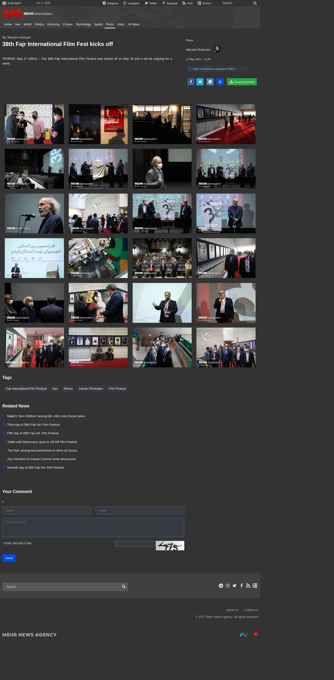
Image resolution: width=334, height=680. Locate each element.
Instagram (186, 3)
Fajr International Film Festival (41, 427)
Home (23, 24)
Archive (262, 3)
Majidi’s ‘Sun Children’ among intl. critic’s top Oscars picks (61, 454)
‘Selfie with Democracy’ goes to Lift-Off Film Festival (57, 480)
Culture (83, 24)
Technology (98, 24)
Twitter (206, 3)
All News (149, 24)
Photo (125, 24)
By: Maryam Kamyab (32, 37)
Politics (54, 24)
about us (291, 648)
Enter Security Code (32, 581)
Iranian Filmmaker (106, 427)
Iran (33, 24)
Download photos (300, 82)
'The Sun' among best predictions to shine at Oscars (58, 488)
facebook (226, 3)
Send (24, 596)
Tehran (83, 427)
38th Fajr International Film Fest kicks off (73, 44)
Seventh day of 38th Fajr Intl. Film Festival (51, 505)
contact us (309, 648)
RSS (244, 3)
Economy (69, 24)
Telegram (165, 3)
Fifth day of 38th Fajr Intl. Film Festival (48, 471)
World (43, 24)
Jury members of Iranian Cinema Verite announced (57, 497)
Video (136, 24)
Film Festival (132, 427)
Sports (114, 24)
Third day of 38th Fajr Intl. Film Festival (49, 463)
